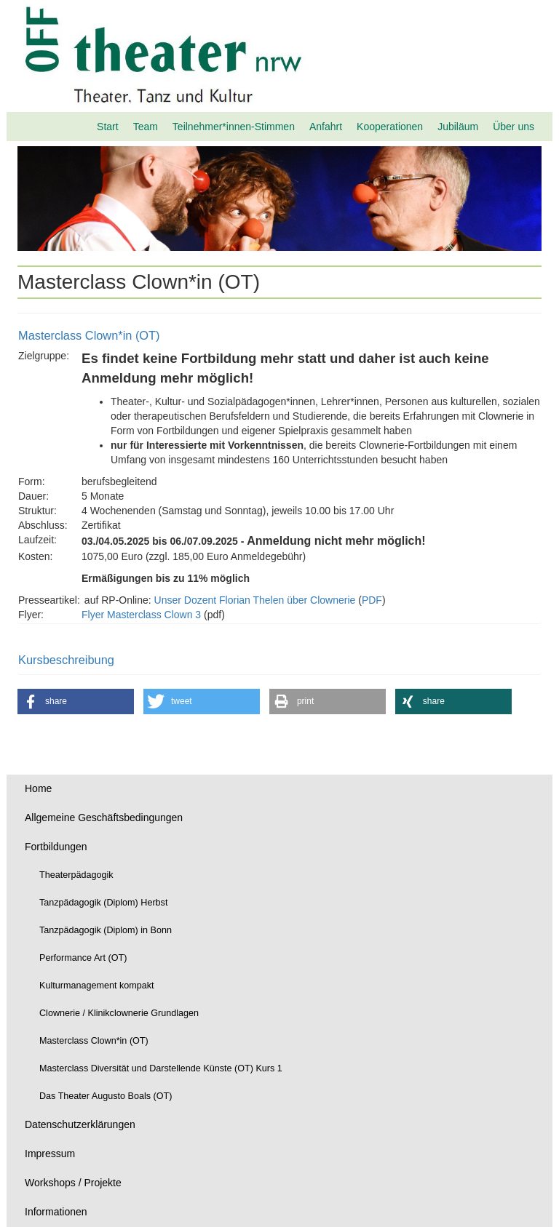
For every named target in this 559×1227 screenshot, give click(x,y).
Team (145, 126)
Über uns (513, 126)
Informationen (56, 1212)
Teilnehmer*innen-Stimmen (234, 126)
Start (108, 126)
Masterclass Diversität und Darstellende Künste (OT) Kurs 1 (160, 1068)
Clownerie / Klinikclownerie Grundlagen (119, 1013)
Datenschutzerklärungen (80, 1124)
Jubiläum (457, 126)
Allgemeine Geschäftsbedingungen (104, 817)
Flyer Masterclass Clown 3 (141, 614)
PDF (372, 600)
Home (38, 788)
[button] (75, 701)
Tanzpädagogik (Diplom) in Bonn (105, 930)
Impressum (50, 1153)
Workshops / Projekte (73, 1182)
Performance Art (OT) (83, 958)
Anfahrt (325, 126)
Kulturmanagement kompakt (96, 985)
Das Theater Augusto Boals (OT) (105, 1096)
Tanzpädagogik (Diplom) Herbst (103, 903)
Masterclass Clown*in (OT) (93, 1041)
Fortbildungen (56, 846)
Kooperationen (390, 126)
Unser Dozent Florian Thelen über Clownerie (255, 600)
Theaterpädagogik (76, 875)
